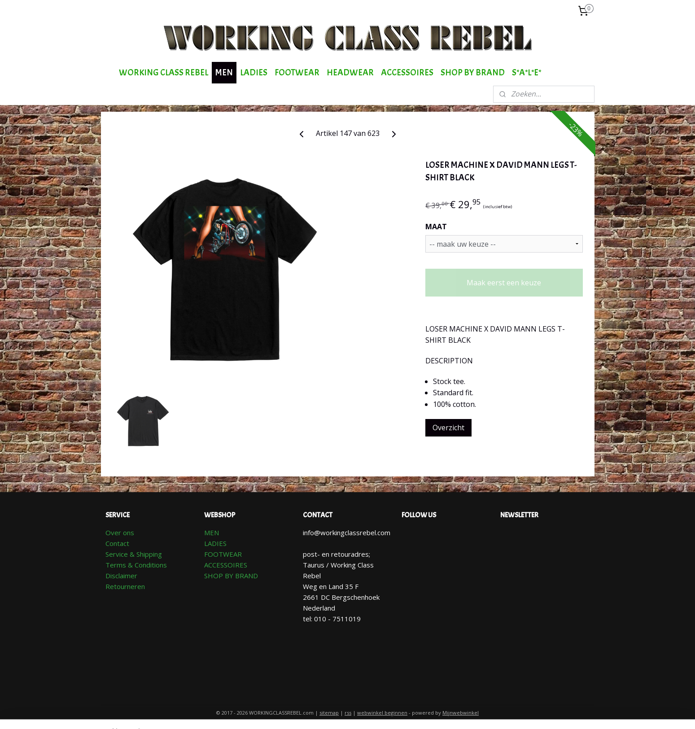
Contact (117, 543)
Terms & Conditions (136, 564)
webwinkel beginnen (382, 712)
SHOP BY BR (224, 575)
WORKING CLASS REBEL (163, 72)
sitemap (329, 712)
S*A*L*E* (526, 72)
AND (251, 575)
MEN (224, 72)
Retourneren (125, 586)
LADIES (253, 72)
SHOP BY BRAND (473, 72)
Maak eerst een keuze (504, 283)
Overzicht (448, 427)
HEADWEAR (350, 72)
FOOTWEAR (297, 72)
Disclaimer (121, 575)
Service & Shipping (133, 554)
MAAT (435, 226)
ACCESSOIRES (407, 72)
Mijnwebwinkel (460, 712)
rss (348, 712)
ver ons (122, 532)
